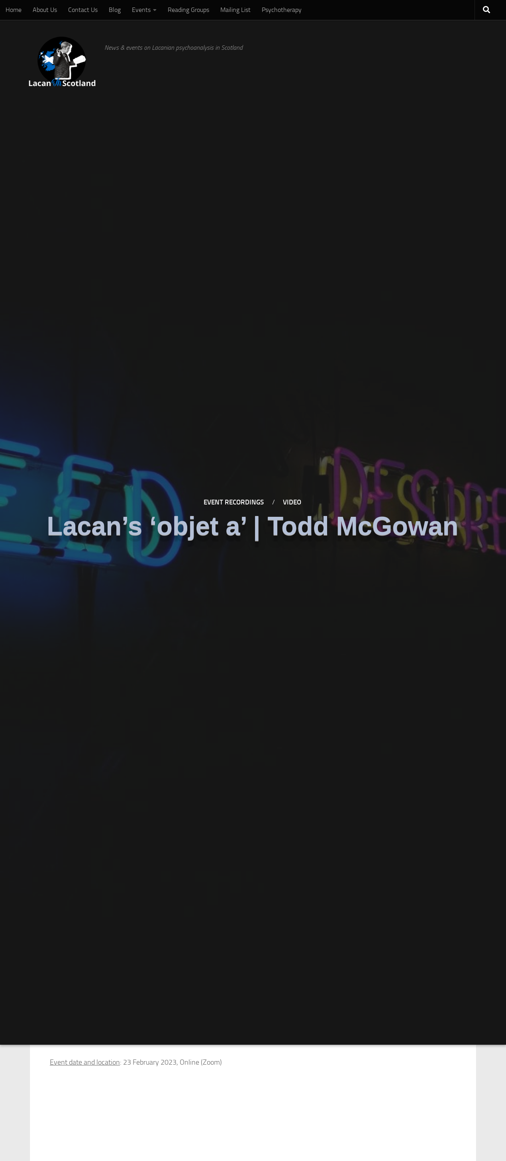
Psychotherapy (282, 10)
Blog (115, 10)
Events (141, 10)
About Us (45, 10)
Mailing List (235, 10)
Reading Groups (188, 10)
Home (14, 10)
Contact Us (83, 10)
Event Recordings (234, 502)
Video (292, 502)
